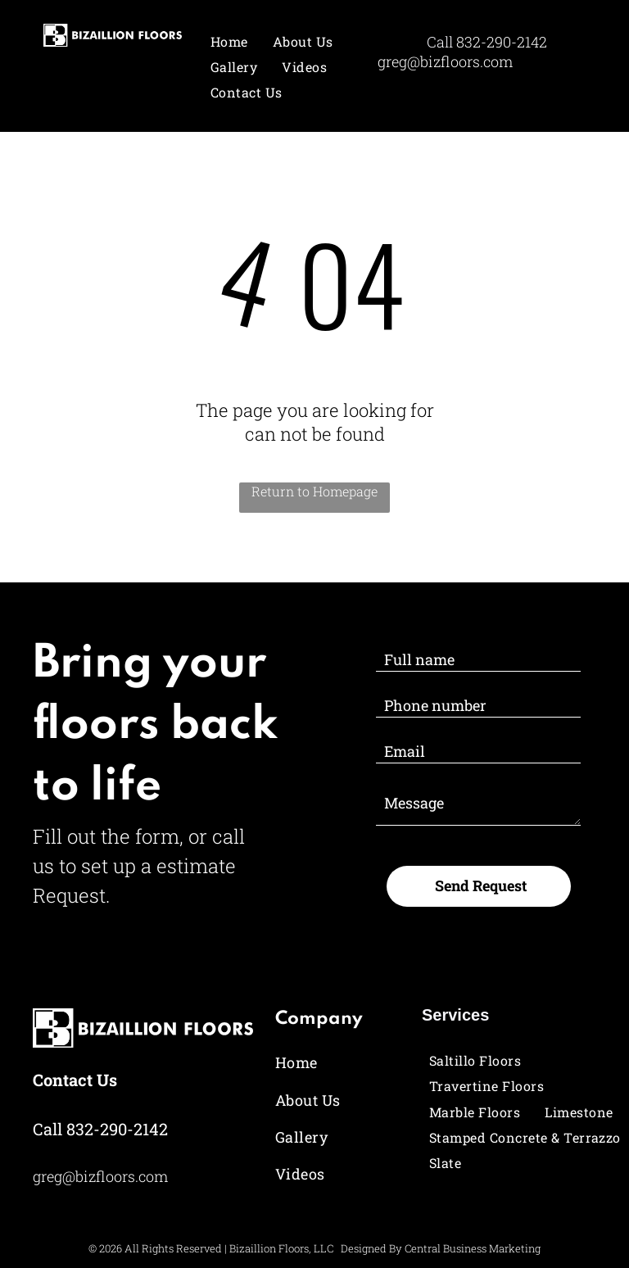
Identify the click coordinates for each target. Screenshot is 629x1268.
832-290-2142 (501, 42)
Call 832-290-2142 (100, 1128)
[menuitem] (229, 41)
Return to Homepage (314, 491)
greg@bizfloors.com (445, 61)
